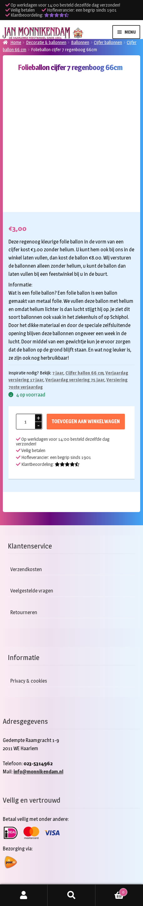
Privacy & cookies (28, 681)
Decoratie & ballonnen (46, 42)
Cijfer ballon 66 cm (84, 372)
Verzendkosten (26, 569)
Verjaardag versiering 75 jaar (75, 379)
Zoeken (71, 895)
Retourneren (23, 612)
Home (15, 42)
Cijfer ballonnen (108, 42)
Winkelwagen (111, 891)
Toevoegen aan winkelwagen (86, 421)
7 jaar (58, 372)
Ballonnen (80, 42)
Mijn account (24, 895)
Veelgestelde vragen (31, 591)
